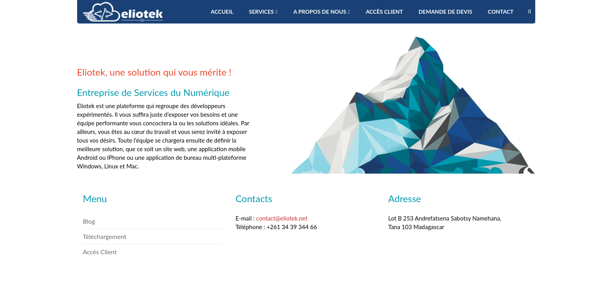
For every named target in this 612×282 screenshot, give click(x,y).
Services (263, 11)
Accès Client (384, 11)
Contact (501, 11)
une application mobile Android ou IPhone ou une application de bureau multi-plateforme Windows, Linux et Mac (161, 157)
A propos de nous (321, 11)
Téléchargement (104, 236)
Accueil (222, 11)
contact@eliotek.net (281, 218)
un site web (169, 148)
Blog (89, 221)
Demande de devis (445, 11)
